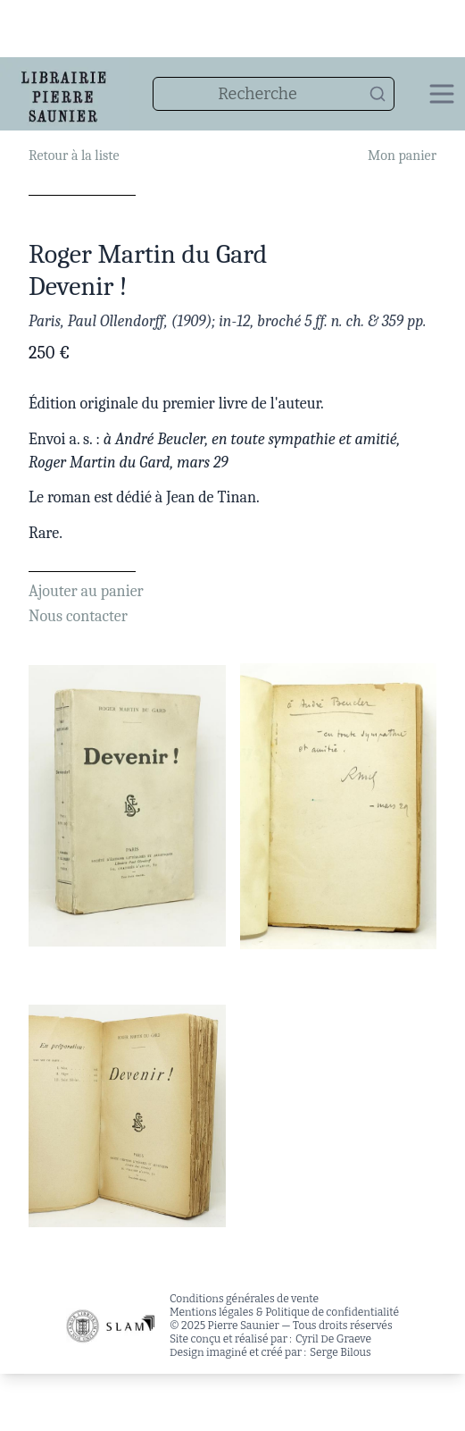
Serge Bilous (340, 1352)
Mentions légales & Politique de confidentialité (284, 1312)
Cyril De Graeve (333, 1339)
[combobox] (273, 94)
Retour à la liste (74, 155)
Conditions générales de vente (244, 1298)
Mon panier (402, 155)
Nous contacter (78, 616)
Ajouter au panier (86, 591)
